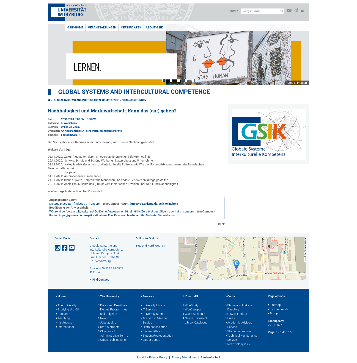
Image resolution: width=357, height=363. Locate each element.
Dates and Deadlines (112, 306)
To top (273, 314)
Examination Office (154, 327)
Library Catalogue (195, 323)
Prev (56, 54)
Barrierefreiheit (210, 357)
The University (66, 306)
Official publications (112, 340)
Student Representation (157, 336)
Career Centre (150, 340)
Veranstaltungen (102, 27)
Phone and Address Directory (239, 308)
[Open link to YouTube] (72, 248)
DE (303, 11)
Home (61, 297)
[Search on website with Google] (262, 11)
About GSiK (154, 27)
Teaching (63, 318)
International (65, 327)
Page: (271, 332)
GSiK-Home (75, 27)
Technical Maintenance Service (241, 338)
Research (63, 314)
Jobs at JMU (107, 323)
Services (147, 297)
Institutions (64, 323)
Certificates (131, 27)
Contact (231, 297)
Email (97, 272)
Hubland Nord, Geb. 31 (150, 245)
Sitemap (274, 305)
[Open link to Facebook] (65, 248)
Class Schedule (194, 314)
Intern (234, 11)
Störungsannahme (238, 331)
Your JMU (190, 297)
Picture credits (278, 309)
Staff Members (109, 327)
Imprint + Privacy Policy (152, 357)
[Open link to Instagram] (58, 248)
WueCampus (192, 310)
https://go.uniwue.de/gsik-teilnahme (154, 203)
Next (301, 54)
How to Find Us (148, 238)
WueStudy (190, 306)
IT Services (149, 310)
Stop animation (297, 82)
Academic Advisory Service (154, 320)
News (103, 318)
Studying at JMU (67, 310)
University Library (153, 306)
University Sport (152, 314)
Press (230, 318)
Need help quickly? (238, 344)
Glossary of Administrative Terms (113, 333)
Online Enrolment (195, 318)
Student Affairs (151, 331)
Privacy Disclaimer (184, 357)
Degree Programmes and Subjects (112, 312)
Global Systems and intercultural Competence (86, 100)
